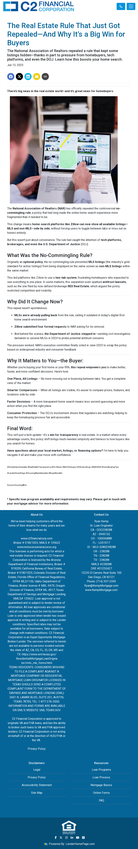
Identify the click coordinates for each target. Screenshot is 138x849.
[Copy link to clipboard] (45, 76)
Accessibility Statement (37, 785)
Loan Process (101, 777)
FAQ (101, 800)
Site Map (36, 792)
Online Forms (101, 792)
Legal (36, 769)
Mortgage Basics (101, 785)
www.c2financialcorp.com (36, 538)
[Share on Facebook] (10, 76)
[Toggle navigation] (131, 6)
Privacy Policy (37, 748)
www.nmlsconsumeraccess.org (36, 547)
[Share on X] (19, 76)
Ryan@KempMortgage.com (101, 585)
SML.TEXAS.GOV (49, 710)
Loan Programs (101, 769)
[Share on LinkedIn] (28, 76)
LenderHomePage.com (80, 844)
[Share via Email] (36, 76)
